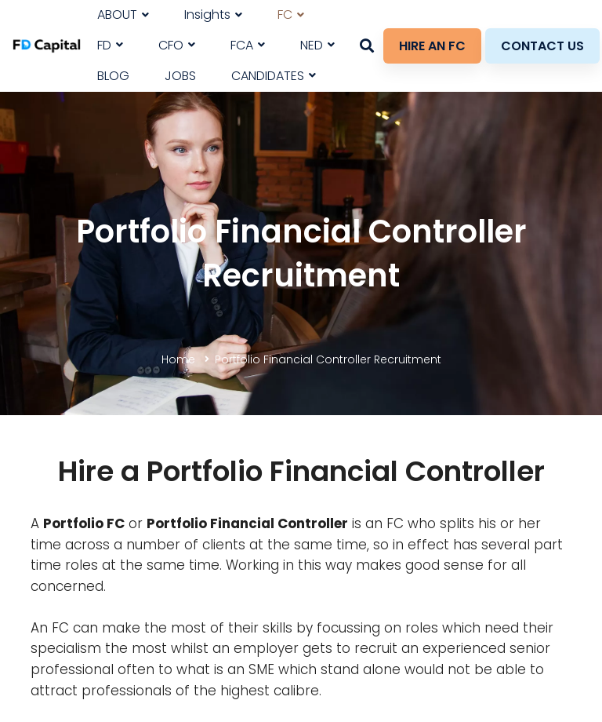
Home (178, 359)
